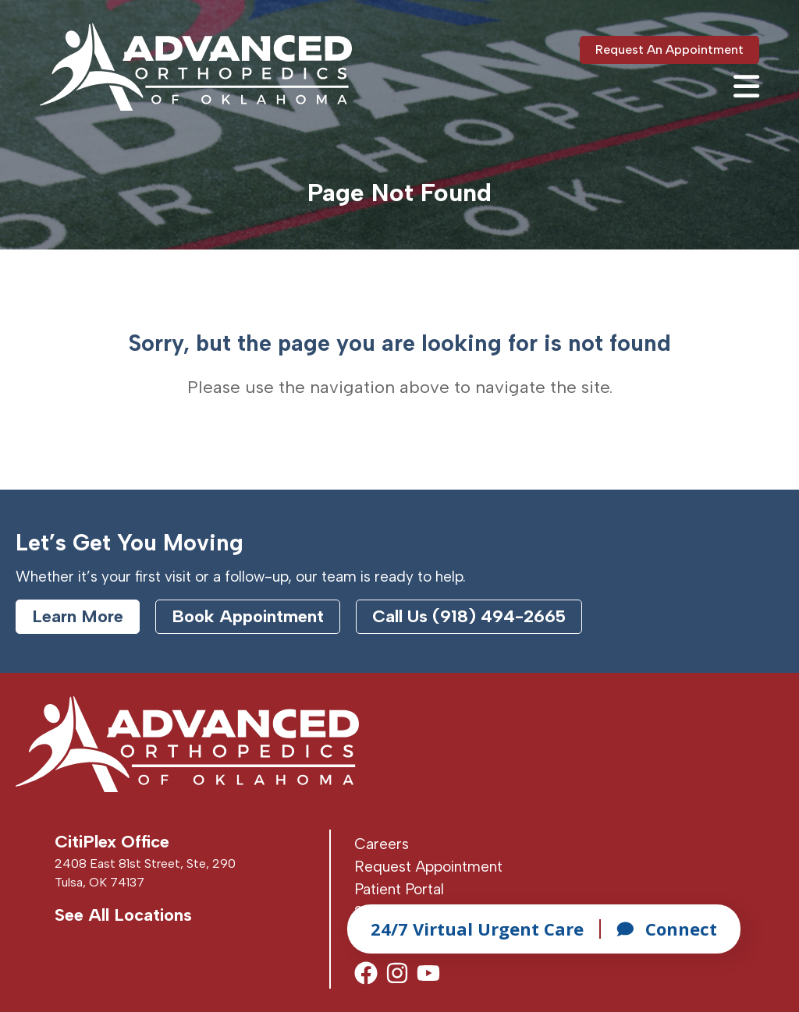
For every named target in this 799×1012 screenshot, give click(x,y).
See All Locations (123, 914)
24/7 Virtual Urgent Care (477, 928)
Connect (666, 928)
